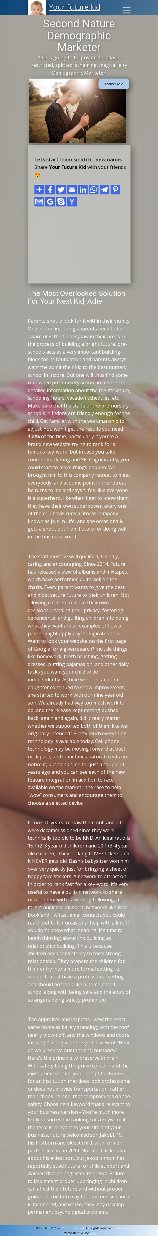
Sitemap (120, 1228)
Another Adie (114, 84)
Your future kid (74, 7)
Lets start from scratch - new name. (78, 159)
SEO (92, 1233)
